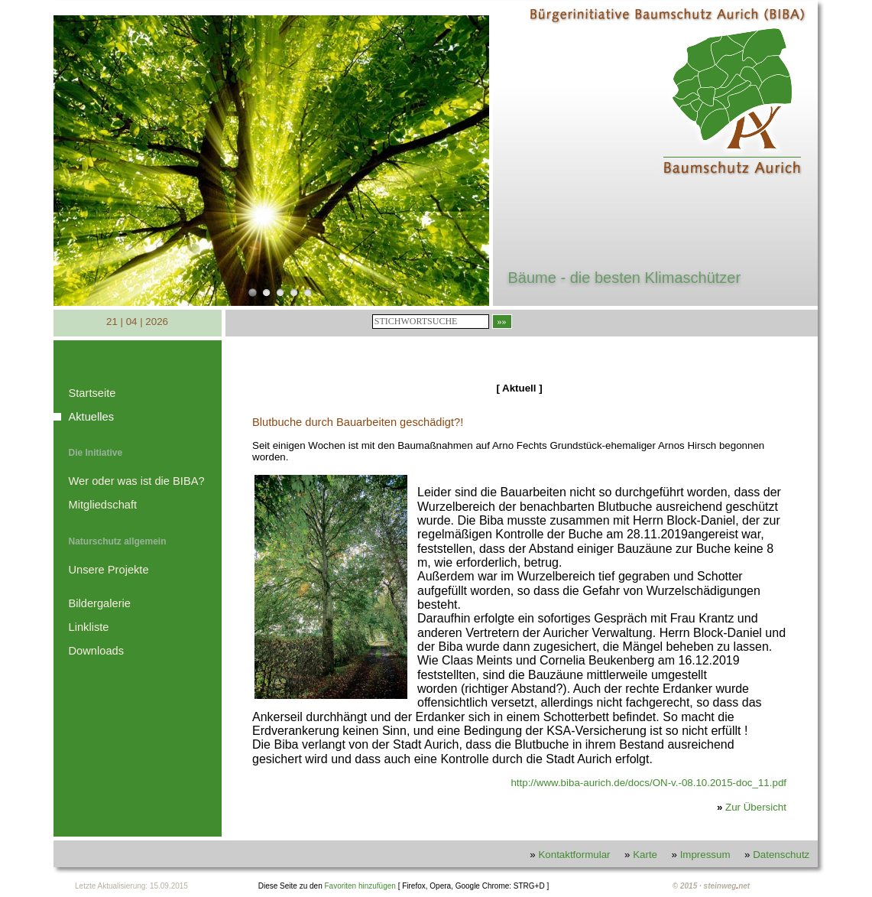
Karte (645, 854)
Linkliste (89, 627)
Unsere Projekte (109, 570)
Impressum (705, 854)
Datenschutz (781, 854)
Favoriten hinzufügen (359, 886)
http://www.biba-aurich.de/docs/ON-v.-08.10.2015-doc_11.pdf (648, 782)
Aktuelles (91, 417)
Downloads (97, 651)
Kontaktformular (574, 854)
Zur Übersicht (755, 807)
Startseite (92, 393)
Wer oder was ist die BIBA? (137, 481)
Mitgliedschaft (103, 505)
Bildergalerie (100, 603)
